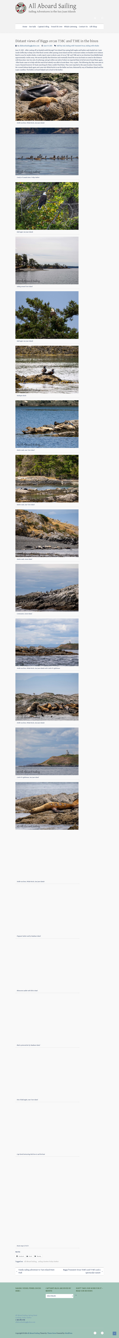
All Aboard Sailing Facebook (95, 18)
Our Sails (32, 27)
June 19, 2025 (48, 46)
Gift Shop (93, 27)
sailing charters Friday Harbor (48, 1261)
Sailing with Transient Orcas (75, 46)
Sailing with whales (92, 46)
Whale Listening (70, 27)
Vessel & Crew (56, 27)
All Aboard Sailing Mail (102, 18)
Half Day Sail (61, 46)
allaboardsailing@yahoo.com (29, 46)
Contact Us (83, 27)
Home (25, 27)
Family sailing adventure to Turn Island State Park (35, 1271)
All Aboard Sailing (30, 1261)
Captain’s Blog (43, 27)
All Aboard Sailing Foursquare (98, 18)
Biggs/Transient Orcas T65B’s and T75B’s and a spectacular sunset (83, 1271)
